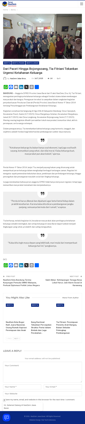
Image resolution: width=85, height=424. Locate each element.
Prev (9, 338)
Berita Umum (32, 63)
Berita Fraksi (18, 63)
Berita (7, 63)
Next (16, 338)
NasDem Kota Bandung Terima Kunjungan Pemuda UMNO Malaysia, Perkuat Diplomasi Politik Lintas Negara (21, 283)
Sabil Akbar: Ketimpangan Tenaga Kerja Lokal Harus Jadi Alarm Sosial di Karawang (63, 283)
